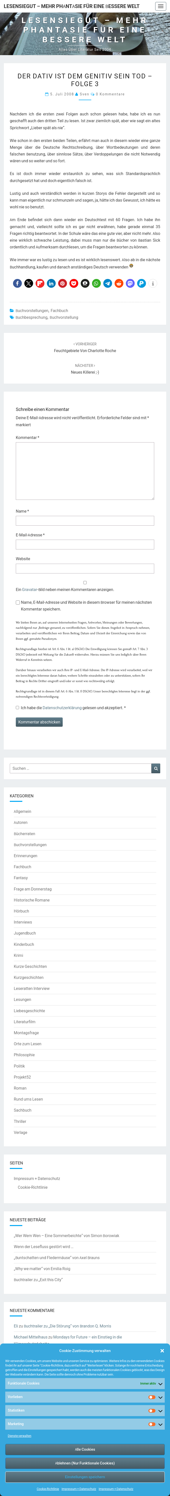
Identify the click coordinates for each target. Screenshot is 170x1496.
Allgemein (22, 811)
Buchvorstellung (64, 317)
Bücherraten (24, 833)
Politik (19, 1066)
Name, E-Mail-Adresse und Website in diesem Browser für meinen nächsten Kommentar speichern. (86, 606)
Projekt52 (22, 1077)
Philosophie (24, 1054)
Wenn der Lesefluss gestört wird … (43, 1246)
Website (23, 558)
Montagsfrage (26, 1032)
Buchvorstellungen (32, 310)
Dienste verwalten (19, 1436)
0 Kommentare (110, 94)
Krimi (18, 955)
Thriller (20, 1121)
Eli (16, 1325)
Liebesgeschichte (29, 1010)
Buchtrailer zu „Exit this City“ (38, 1279)
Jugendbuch (25, 933)
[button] (162, 1350)
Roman (20, 1088)
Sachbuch (22, 1110)
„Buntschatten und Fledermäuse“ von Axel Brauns (57, 1257)
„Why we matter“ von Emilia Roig (42, 1268)
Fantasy (21, 877)
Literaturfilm (24, 1021)
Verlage (20, 1132)
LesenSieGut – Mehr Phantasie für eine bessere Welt (72, 6)
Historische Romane (32, 900)
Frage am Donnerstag (33, 888)
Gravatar (29, 589)
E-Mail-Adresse (30, 534)
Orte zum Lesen (27, 1043)
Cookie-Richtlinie (48, 1489)
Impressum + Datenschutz (78, 1489)
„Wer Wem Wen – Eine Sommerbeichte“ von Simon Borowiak (66, 1235)
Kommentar (27, 437)
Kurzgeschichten (28, 977)
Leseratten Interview (32, 988)
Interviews (23, 922)
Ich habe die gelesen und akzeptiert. (71, 707)
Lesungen (22, 999)
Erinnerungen (25, 855)
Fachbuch (59, 310)
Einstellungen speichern (85, 1476)
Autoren (21, 822)
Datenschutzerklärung (62, 707)
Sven (84, 94)
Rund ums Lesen (28, 1099)
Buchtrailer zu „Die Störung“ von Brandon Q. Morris (67, 1325)
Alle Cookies (85, 1449)
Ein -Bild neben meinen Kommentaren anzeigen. (65, 589)
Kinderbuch (24, 944)
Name (22, 511)
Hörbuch (21, 911)
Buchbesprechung (31, 317)
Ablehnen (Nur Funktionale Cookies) (85, 1463)
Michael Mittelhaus (30, 1336)
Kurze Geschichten (30, 966)
